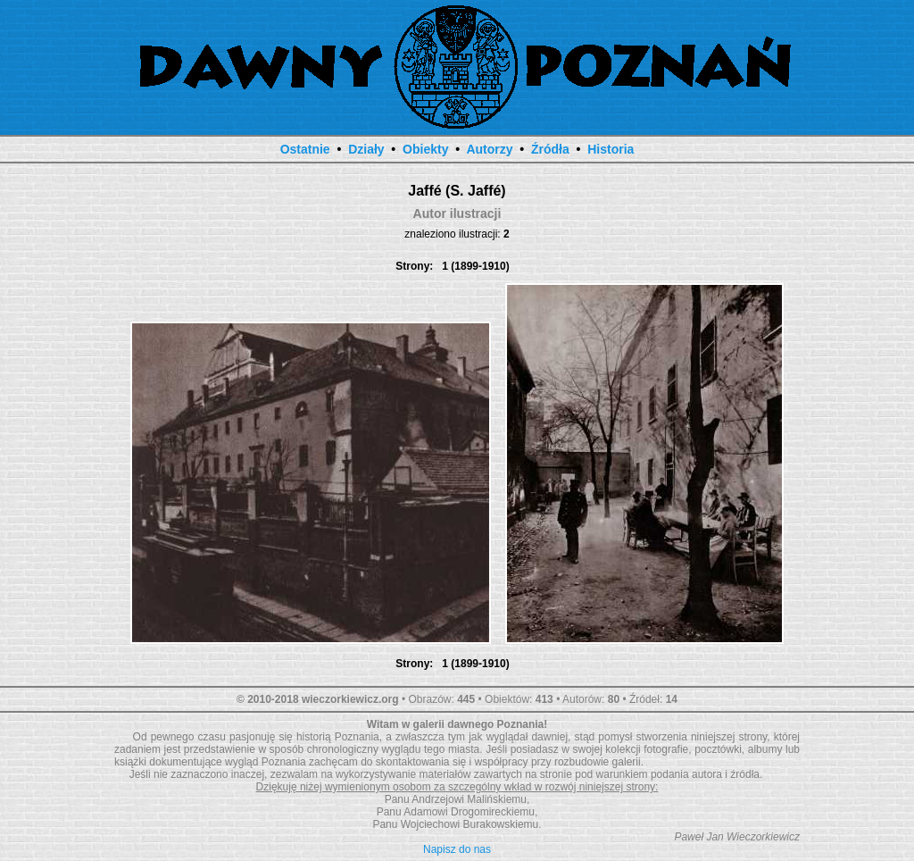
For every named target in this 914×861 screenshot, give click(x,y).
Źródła (550, 149)
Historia (610, 149)
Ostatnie (305, 149)
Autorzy (489, 149)
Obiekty (425, 149)
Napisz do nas (457, 849)
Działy (366, 149)
